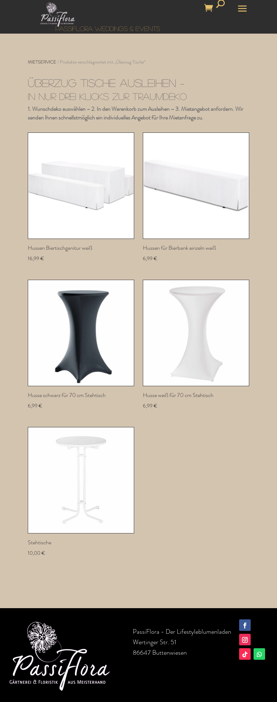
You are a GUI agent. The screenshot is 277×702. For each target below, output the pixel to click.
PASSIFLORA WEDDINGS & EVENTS (108, 28)
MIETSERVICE (42, 61)
